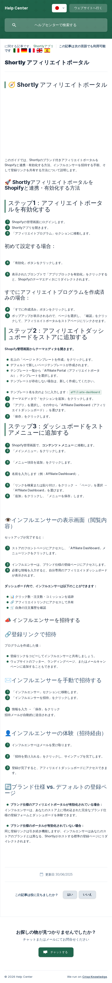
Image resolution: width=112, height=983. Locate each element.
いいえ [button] (87, 894)
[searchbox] (56, 25)
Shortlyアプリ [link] (43, 46)
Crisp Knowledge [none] (94, 976)
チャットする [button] (59, 952)
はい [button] (70, 894)
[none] (16, 8)
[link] (16, 50)
